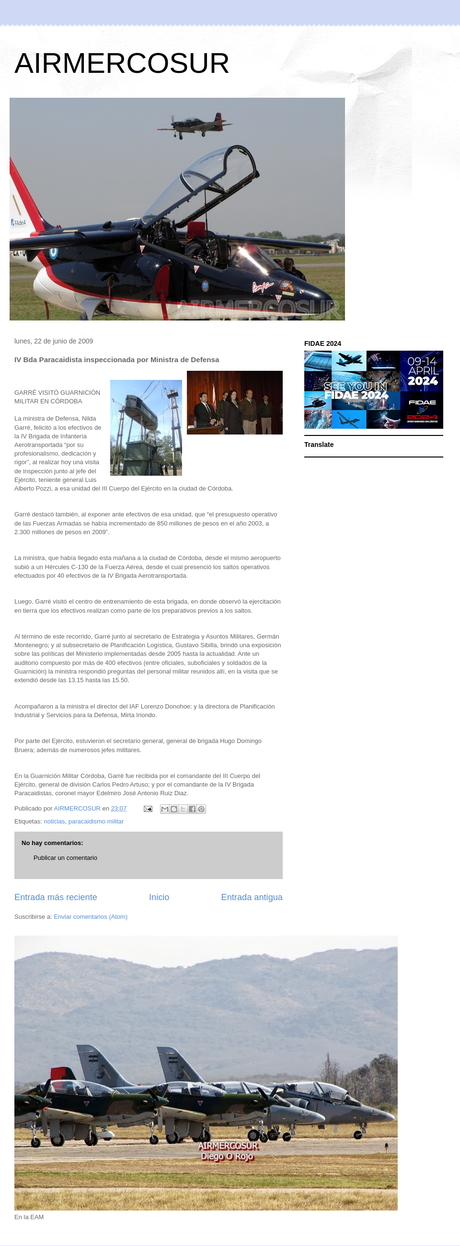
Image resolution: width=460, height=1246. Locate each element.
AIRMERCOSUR (122, 63)
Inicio (159, 897)
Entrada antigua (252, 897)
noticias (54, 821)
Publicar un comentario (65, 857)
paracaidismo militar (96, 821)
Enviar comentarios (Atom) (90, 916)
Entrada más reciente (55, 897)
